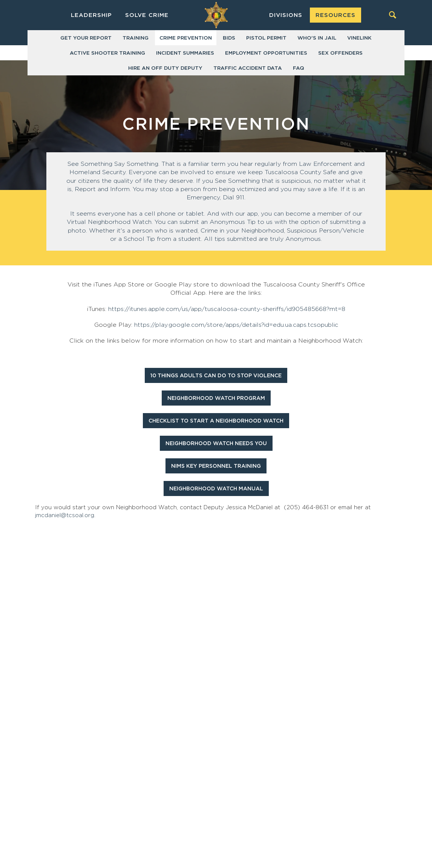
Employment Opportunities (266, 53)
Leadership (91, 15)
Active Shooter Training (107, 53)
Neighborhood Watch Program (216, 398)
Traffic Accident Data (247, 68)
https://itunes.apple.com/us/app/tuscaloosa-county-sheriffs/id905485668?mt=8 (226, 309)
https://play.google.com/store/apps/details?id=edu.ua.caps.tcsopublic (236, 325)
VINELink (359, 38)
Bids (229, 38)
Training (136, 38)
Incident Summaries (185, 53)
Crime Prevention (185, 38)
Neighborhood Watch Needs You (216, 443)
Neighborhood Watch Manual (216, 489)
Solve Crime (147, 15)
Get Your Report (86, 38)
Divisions (285, 15)
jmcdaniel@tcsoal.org (64, 515)
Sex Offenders (340, 53)
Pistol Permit (266, 38)
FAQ (298, 68)
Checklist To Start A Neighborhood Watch (216, 421)
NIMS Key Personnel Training (216, 466)
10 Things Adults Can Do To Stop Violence (216, 375)
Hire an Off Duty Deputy (165, 68)
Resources (335, 15)
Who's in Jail (316, 38)
